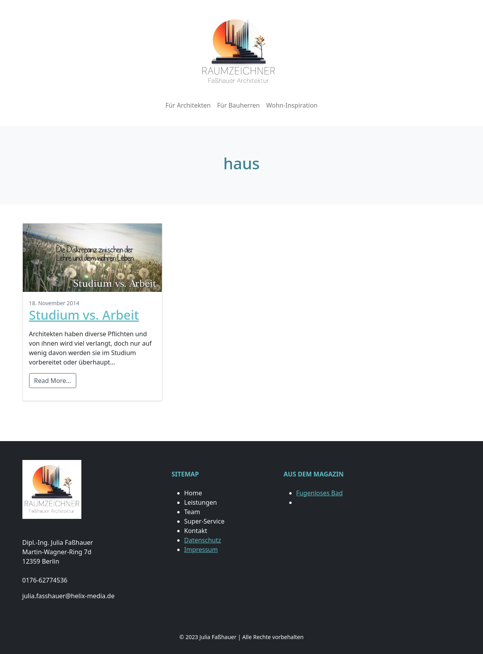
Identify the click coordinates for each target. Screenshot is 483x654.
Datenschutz (202, 540)
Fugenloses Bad (319, 493)
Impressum (201, 549)
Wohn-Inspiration (292, 105)
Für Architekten (188, 105)
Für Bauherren (238, 105)
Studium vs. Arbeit (84, 314)
